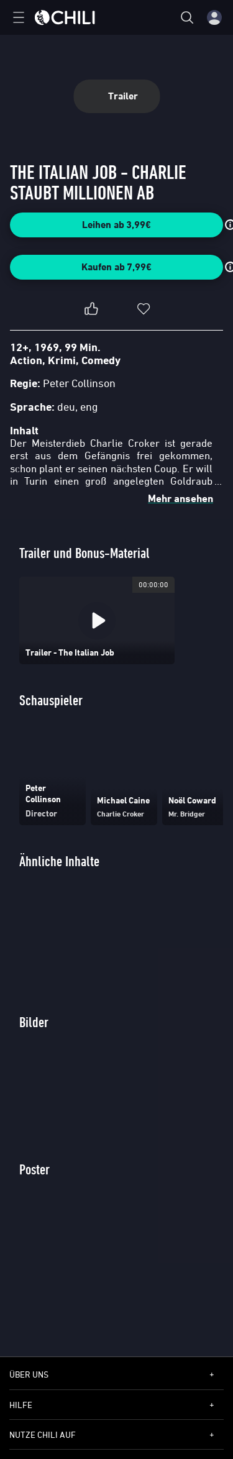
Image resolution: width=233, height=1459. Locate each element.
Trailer (116, 96)
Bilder (33, 1021)
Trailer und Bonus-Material (84, 552)
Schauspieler (51, 700)
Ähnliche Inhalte (59, 861)
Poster (34, 1169)
